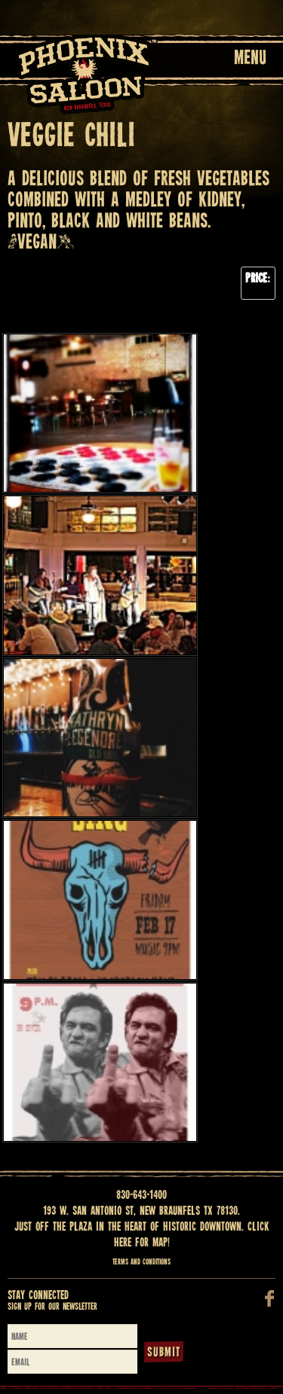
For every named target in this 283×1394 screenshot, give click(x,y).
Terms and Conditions (141, 1262)
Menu (250, 59)
